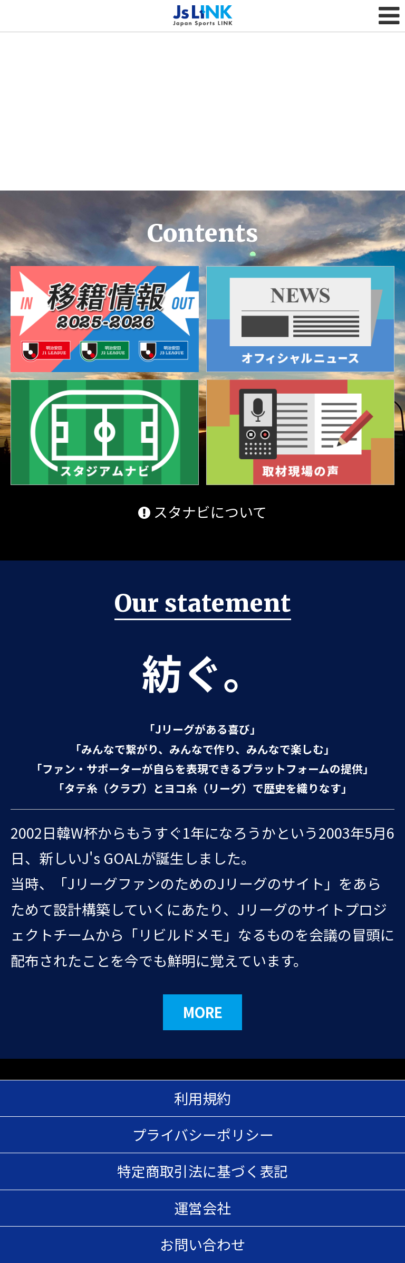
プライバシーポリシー (203, 1134)
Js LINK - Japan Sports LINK (203, 15)
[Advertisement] (202, 79)
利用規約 (202, 1098)
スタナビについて (202, 511)
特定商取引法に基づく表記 (202, 1171)
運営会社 (202, 1208)
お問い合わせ (202, 1244)
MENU (389, 15)
